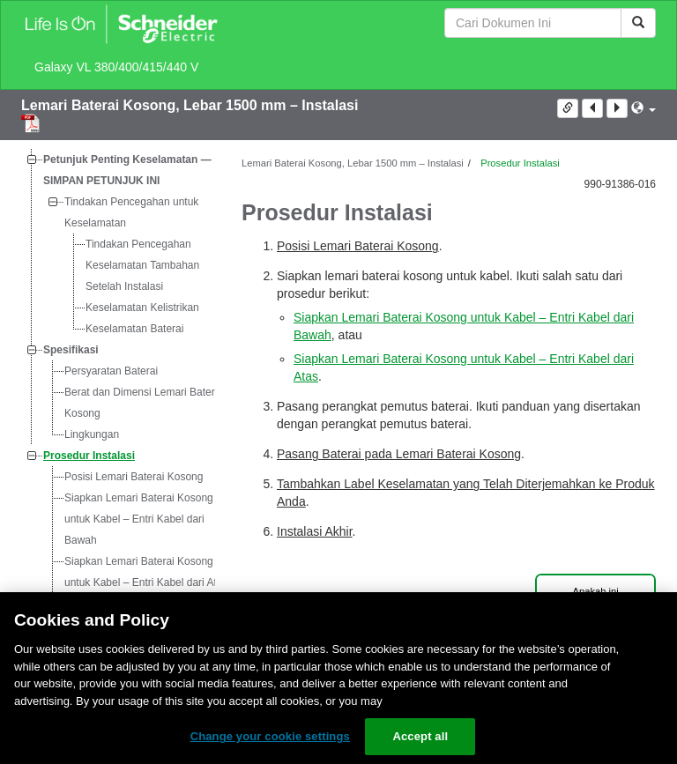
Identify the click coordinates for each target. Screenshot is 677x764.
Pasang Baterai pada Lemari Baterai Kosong (399, 454)
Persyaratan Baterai (111, 371)
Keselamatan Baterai (134, 329)
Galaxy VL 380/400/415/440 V (116, 67)
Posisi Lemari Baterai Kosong (133, 477)
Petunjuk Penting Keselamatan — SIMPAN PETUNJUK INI (127, 170)
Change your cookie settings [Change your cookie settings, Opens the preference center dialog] (270, 736)
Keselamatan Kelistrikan (142, 307)
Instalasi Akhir (315, 531)
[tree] (118, 434)
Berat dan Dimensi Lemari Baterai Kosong (143, 402)
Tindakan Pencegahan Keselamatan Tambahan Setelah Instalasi (142, 265)
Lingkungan (91, 434)
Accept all (420, 736)
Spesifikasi (71, 350)
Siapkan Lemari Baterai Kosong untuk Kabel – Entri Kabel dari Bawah (138, 519)
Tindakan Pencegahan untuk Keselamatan (131, 212)
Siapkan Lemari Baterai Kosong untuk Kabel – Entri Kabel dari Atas (145, 572)
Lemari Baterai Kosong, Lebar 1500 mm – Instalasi (189, 105)
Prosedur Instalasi (89, 455)
